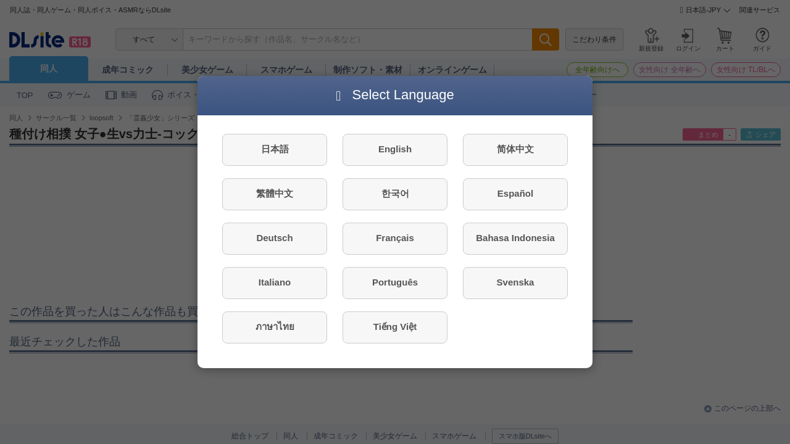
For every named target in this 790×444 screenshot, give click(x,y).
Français (395, 237)
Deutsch (274, 237)
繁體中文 (274, 193)
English (395, 149)
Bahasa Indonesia (515, 237)
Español (515, 193)
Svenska (515, 282)
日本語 (275, 149)
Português (395, 282)
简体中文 (515, 149)
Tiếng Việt (395, 326)
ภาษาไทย (275, 326)
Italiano (275, 282)
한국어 (395, 193)
